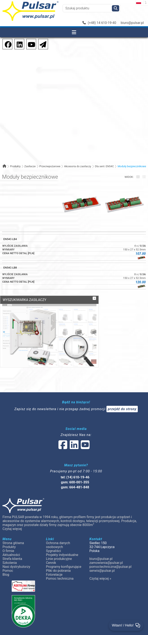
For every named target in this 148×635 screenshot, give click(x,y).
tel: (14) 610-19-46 (75, 462)
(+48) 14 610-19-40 (99, 23)
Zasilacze (29, 166)
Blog (6, 559)
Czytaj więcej (12, 513)
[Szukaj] (115, 8)
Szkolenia (10, 547)
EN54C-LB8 (10, 267)
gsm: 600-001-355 (75, 467)
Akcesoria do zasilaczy (77, 166)
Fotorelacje (54, 559)
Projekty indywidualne (62, 539)
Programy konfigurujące (63, 551)
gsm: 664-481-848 (75, 472)
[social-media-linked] (73, 432)
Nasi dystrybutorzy (16, 551)
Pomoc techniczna (59, 563)
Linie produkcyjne (59, 543)
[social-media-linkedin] (17, 44)
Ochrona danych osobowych (58, 529)
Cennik (51, 547)
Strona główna (13, 527)
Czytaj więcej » (100, 563)
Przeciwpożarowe (49, 166)
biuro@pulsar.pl (132, 23)
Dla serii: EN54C (104, 166)
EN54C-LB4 (10, 239)
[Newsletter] (41, 44)
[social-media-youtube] (30, 44)
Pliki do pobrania (58, 555)
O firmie (8, 535)
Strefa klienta (12, 543)
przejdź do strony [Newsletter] (122, 393)
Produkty (15, 166)
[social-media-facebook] (6, 44)
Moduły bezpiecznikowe (132, 166)
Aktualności (11, 539)
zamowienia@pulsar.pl (106, 547)
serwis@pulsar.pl (102, 555)
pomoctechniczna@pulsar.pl (110, 551)
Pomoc (8, 555)
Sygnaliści (53, 535)
